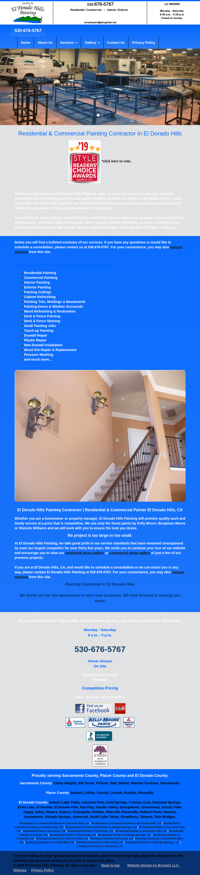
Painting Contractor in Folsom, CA (111, 838)
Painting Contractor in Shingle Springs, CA (152, 842)
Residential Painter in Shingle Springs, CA (124, 834)
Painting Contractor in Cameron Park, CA (62, 838)
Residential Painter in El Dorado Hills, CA (141, 831)
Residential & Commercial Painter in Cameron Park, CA (54, 823)
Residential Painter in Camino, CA (44, 831)
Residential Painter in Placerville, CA (73, 834)
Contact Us (116, 43)
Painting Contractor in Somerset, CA (100, 846)
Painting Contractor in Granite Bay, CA (50, 842)
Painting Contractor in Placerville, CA (99, 842)
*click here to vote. (100, 161)
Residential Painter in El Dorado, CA (90, 831)
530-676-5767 (27, 30)
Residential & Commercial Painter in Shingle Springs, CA (101, 827)
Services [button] (68, 43)
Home (25, 43)
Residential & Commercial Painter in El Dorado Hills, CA (126, 823)
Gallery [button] (92, 43)
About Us (45, 43)
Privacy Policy (143, 43)
